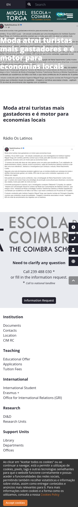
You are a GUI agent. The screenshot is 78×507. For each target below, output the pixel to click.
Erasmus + (11, 393)
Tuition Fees (12, 369)
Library (8, 440)
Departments (13, 445)
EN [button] (8, 4)
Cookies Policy (50, 494)
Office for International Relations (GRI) (32, 397)
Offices (8, 450)
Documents (12, 325)
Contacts (10, 330)
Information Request (39, 300)
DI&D (7, 416)
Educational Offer (16, 359)
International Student (19, 388)
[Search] (55, 4)
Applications (12, 364)
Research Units (14, 421)
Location (9, 335)
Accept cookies (15, 503)
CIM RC (8, 340)
